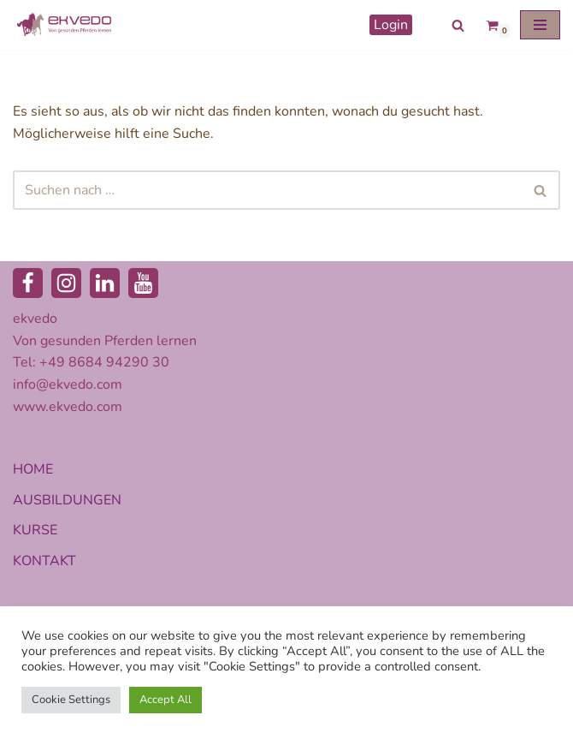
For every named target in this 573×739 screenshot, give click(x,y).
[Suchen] (458, 25)
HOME (33, 469)
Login (391, 24)
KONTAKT (44, 560)
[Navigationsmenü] (540, 24)
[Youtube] (143, 283)
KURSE (35, 530)
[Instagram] (66, 283)
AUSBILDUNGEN (67, 500)
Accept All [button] (165, 699)
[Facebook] (28, 283)
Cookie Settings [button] (71, 699)
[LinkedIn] (105, 283)
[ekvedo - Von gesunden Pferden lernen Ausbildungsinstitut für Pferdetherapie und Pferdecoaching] (64, 25)
